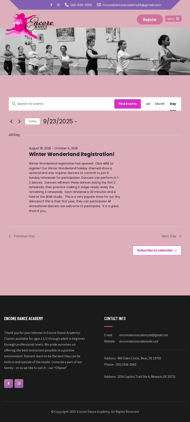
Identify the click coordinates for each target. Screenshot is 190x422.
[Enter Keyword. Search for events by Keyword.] (61, 103)
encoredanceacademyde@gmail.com (143, 335)
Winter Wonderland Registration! (72, 154)
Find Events (128, 104)
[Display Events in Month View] (160, 103)
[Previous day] (11, 121)
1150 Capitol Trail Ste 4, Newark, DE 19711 (147, 376)
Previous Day (22, 236)
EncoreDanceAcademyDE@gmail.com (132, 5)
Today (32, 121)
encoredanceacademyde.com (138, 341)
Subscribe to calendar (154, 250)
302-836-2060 (81, 5)
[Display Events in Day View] (173, 103)
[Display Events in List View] (148, 103)
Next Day (171, 236)
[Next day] (19, 121)
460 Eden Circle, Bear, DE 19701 (139, 358)
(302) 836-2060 (125, 364)
